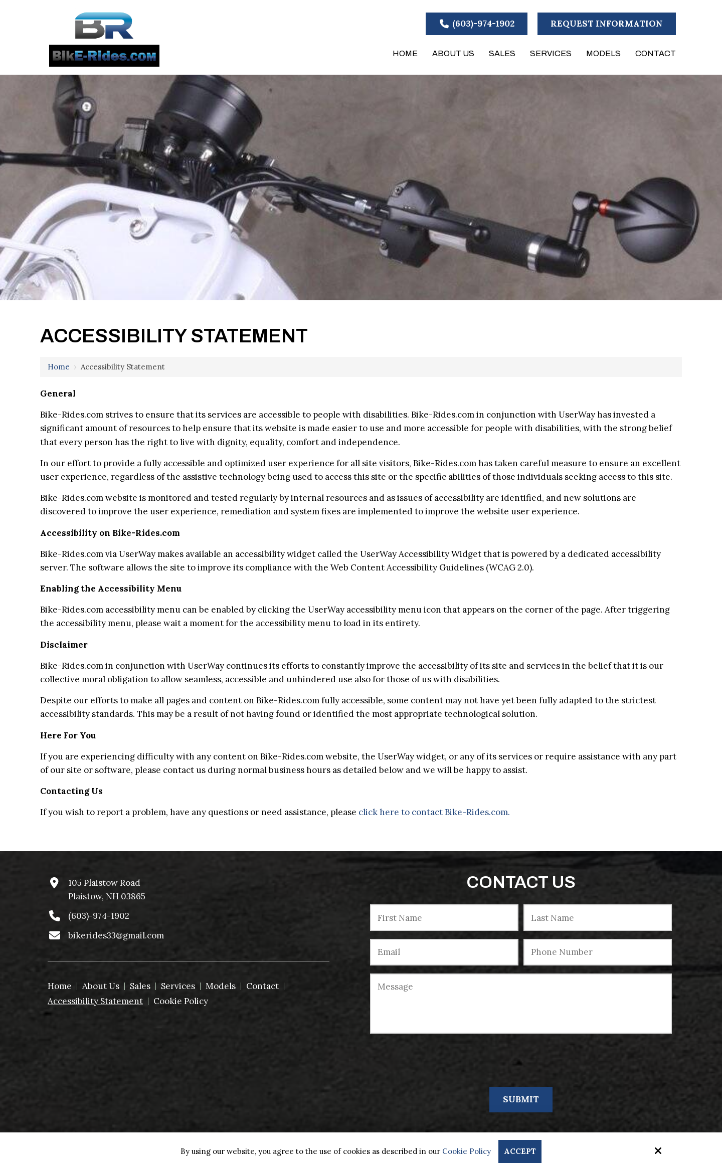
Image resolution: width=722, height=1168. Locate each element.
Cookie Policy (466, 1151)
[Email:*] (444, 952)
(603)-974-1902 (477, 23)
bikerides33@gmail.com (116, 935)
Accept (520, 1151)
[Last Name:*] (597, 917)
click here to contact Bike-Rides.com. (434, 812)
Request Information (607, 23)
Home (59, 366)
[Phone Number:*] (597, 952)
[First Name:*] (444, 917)
